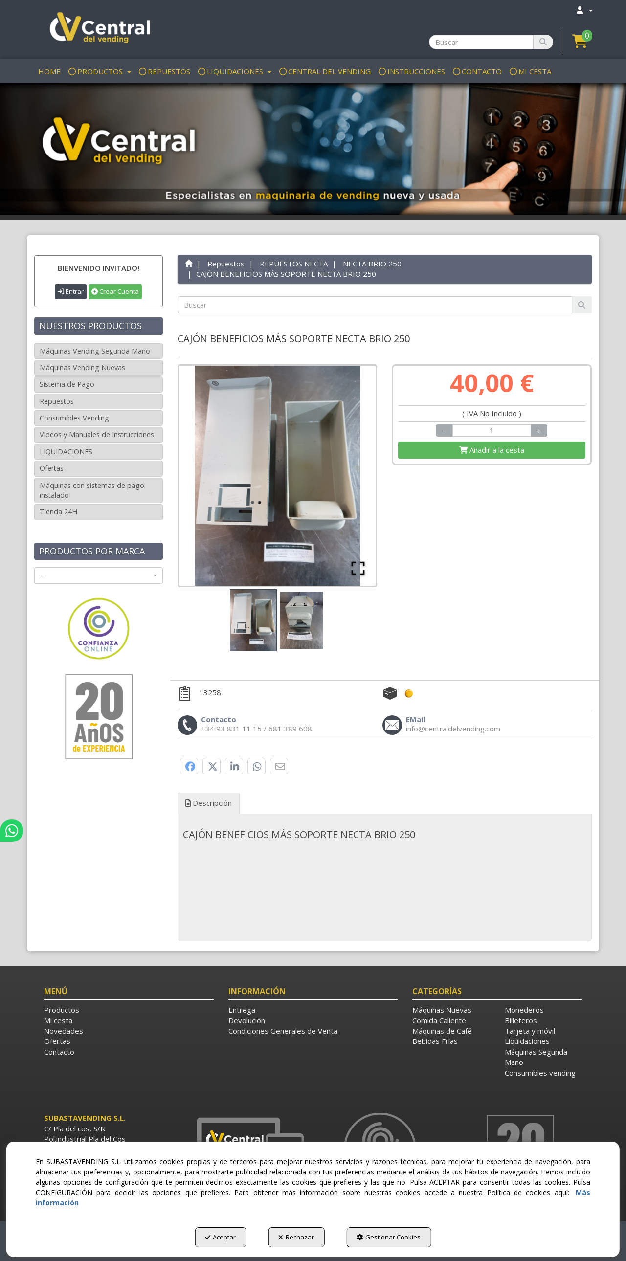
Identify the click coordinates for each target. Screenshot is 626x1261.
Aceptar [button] (220, 1237)
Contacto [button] (59, 1052)
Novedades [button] (63, 1031)
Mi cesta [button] (58, 1020)
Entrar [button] (71, 291)
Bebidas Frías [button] (435, 1041)
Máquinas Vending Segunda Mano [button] (95, 350)
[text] (375, 304)
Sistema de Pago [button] (67, 384)
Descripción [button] (208, 803)
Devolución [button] (246, 1020)
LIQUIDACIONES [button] (66, 451)
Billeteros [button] (521, 1020)
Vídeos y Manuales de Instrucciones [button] (97, 434)
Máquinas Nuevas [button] (441, 1010)
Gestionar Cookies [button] (389, 1237)
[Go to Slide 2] (301, 620)
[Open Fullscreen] (358, 568)
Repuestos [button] (57, 401)
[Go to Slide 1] (253, 620)
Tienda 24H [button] (58, 511)
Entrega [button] (241, 1010)
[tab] (385, 834)
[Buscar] (543, 42)
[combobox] (98, 575)
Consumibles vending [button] (540, 1073)
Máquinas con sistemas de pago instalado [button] (92, 490)
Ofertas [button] (52, 468)
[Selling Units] (492, 430)
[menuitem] (584, 10)
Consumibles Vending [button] (74, 417)
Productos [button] (61, 1010)
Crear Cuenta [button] (115, 291)
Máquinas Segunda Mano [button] (536, 1057)
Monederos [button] (524, 1010)
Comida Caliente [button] (439, 1020)
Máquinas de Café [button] (442, 1031)
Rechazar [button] (296, 1237)
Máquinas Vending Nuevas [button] (82, 367)
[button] (98, 29)
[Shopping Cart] (491, 450)
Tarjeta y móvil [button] (530, 1031)
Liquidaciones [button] (527, 1041)
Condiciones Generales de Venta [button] (282, 1031)
